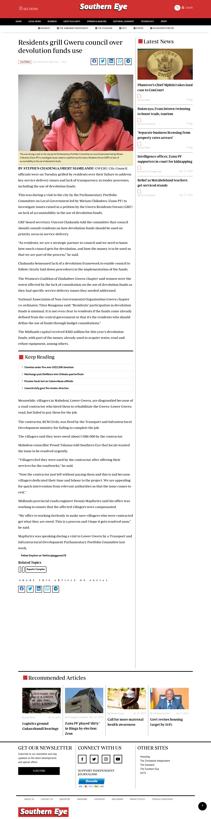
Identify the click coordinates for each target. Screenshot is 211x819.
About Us (29, 799)
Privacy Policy (137, 799)
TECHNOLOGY (147, 22)
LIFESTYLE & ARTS (71, 22)
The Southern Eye (149, 769)
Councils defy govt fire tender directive (46, 388)
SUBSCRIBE (39, 771)
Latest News (158, 41)
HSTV (123, 28)
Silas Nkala (145, 100)
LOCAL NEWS (34, 22)
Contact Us (47, 799)
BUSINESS (52, 22)
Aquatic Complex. (36, 569)
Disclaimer (117, 799)
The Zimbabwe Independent (72, 28)
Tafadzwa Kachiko (161, 713)
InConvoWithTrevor (162, 28)
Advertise (65, 799)
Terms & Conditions (162, 799)
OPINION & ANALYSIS (96, 22)
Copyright (99, 799)
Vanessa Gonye (117, 713)
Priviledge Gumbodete (78, 717)
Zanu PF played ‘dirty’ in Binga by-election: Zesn (82, 728)
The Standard (103, 28)
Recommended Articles (57, 678)
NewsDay (44, 28)
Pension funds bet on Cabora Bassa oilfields (48, 381)
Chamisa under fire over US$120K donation (49, 367)
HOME (19, 22)
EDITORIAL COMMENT (123, 22)
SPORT (164, 22)
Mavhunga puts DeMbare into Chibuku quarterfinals (54, 374)
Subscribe (82, 799)
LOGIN (188, 7)
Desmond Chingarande (150, 172)
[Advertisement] (75, 633)
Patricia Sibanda (147, 124)
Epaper (138, 28)
